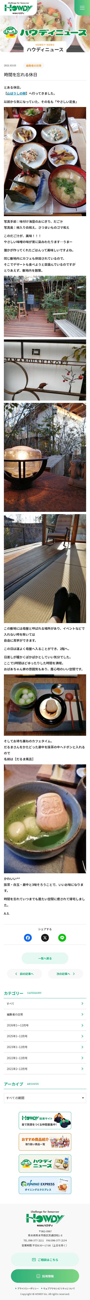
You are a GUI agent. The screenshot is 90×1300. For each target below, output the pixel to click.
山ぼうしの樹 (16, 93)
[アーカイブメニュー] (45, 1098)
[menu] (82, 7)
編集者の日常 (45, 1014)
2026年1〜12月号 (45, 1025)
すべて (45, 1003)
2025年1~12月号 (45, 1036)
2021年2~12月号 (45, 1069)
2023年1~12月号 (45, 1047)
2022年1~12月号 (45, 1058)
